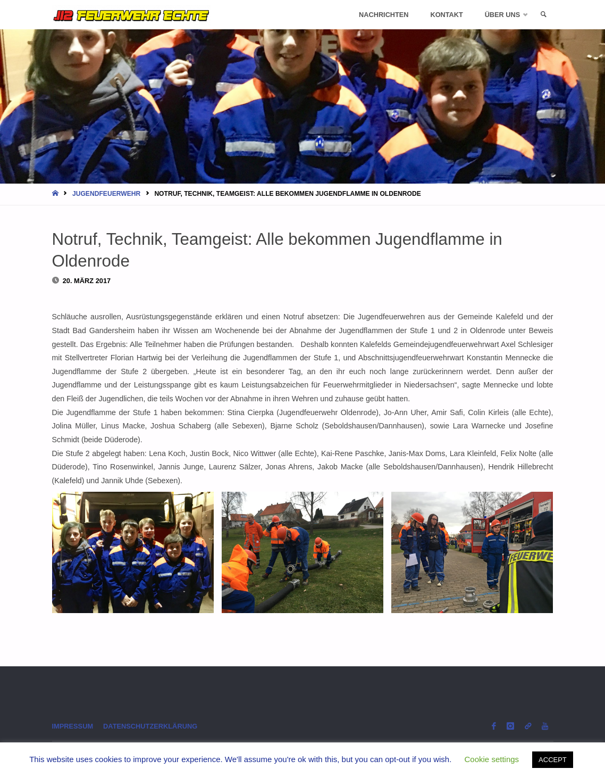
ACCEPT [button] (553, 760)
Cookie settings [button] (492, 759)
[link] (543, 14)
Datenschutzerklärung (150, 726)
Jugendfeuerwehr (106, 193)
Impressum (73, 726)
